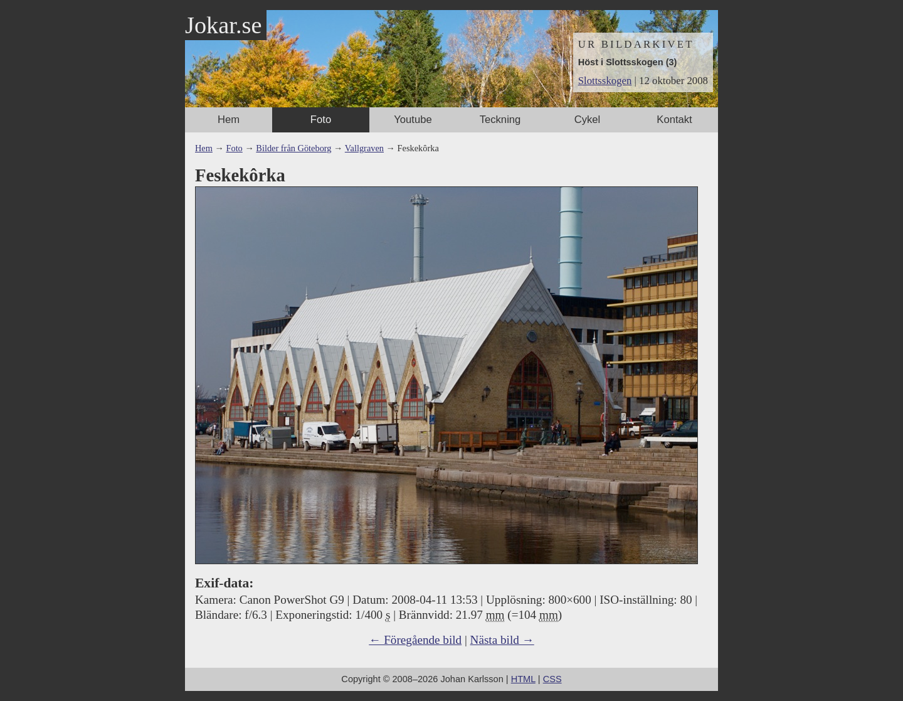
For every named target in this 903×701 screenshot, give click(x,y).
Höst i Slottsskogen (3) (627, 62)
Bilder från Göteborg (293, 148)
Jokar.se (223, 25)
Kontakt (674, 120)
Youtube (412, 120)
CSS (552, 679)
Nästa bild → (502, 639)
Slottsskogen (605, 81)
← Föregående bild (415, 639)
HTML (523, 679)
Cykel (587, 120)
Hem (229, 120)
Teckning (500, 120)
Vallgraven (364, 148)
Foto (320, 120)
